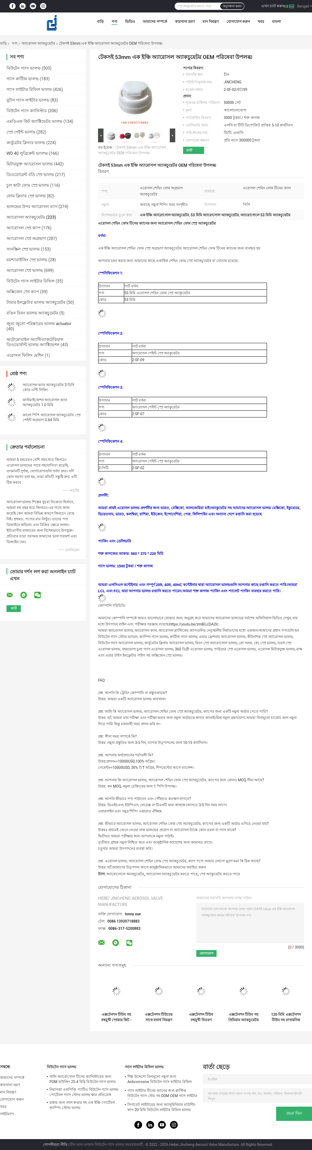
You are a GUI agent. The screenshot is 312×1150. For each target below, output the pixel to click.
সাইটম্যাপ (7, 1114)
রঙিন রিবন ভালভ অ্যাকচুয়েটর (32, 313)
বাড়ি (100, 21)
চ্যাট (189, 150)
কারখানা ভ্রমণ (185, 21)
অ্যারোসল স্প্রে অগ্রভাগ (26, 238)
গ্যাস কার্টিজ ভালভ (22, 78)
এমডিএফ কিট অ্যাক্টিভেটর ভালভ (34, 121)
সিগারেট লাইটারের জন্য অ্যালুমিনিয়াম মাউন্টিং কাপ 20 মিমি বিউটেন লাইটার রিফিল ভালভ (161, 1107)
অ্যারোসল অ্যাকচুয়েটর (38, 43)
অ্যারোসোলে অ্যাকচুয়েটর (125, 874)
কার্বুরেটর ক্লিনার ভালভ (25, 142)
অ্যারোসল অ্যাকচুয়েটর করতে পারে (172, 874)
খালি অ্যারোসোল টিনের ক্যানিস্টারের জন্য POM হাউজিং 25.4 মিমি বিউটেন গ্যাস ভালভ (82, 1079)
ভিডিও (130, 21)
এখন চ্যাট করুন (272, 6)
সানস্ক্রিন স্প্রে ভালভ (23, 249)
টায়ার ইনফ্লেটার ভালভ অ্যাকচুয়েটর (36, 302)
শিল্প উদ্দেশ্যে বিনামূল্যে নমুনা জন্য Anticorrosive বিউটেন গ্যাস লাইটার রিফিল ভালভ (159, 1079)
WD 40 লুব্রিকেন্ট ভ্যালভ (27, 153)
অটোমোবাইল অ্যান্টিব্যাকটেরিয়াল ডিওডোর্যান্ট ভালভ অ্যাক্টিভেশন (34, 342)
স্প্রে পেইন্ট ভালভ (20, 132)
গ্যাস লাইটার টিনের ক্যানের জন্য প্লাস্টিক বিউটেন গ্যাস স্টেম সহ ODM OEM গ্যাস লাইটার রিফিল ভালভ (162, 1093)
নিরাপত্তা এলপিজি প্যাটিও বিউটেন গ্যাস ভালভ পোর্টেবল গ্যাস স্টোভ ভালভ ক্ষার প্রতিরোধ (83, 1092)
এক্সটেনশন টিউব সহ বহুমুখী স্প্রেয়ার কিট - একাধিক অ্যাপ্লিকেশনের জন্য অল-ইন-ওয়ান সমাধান (116, 1017)
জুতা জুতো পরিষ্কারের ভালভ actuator (38, 323)
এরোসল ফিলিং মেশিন (25, 355)
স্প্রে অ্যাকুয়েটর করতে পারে (220, 874)
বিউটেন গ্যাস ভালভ (23, 68)
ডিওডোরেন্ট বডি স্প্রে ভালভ (30, 174)
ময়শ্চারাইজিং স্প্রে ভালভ (26, 259)
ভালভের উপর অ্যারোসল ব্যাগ (31, 206)
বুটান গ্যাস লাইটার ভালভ (27, 100)
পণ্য (114, 21)
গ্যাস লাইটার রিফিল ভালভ (29, 89)
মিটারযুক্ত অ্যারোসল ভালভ (29, 164)
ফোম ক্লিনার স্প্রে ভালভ (26, 195)
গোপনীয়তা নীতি (55, 1144)
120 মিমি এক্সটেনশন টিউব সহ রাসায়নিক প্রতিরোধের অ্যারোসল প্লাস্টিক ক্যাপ (286, 1017)
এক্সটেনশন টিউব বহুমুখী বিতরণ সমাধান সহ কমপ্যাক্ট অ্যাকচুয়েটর (201, 1017)
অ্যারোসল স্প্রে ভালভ (24, 270)
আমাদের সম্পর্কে (155, 21)
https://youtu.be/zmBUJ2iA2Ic (194, 624)
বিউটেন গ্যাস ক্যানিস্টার (26, 110)
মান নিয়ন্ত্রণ (210, 21)
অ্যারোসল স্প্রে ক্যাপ (23, 227)
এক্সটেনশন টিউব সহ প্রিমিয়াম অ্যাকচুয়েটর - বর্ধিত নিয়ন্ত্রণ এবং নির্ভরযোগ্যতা (243, 1017)
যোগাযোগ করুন (238, 21)
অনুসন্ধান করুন (232, 6)
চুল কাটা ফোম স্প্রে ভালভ (27, 185)
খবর (261, 21)
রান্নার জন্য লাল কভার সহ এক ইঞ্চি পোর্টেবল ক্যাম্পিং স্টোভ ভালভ (82, 1105)
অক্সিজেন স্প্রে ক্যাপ (22, 291)
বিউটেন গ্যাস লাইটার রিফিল (30, 281)
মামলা (276, 21)
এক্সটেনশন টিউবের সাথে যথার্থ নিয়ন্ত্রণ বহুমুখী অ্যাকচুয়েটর (159, 1017)
